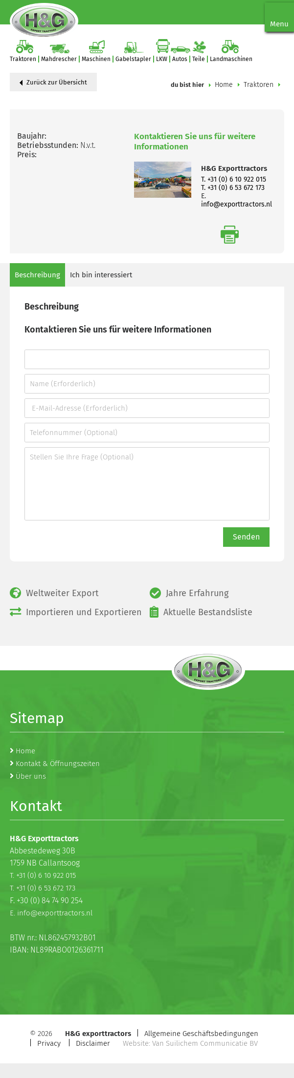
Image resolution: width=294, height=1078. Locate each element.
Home (224, 85)
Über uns (31, 776)
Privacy (49, 1043)
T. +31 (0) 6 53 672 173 (233, 188)
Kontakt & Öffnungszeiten (58, 763)
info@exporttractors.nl (236, 204)
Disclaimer (93, 1043)
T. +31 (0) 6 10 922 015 (233, 179)
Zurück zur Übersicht (53, 82)
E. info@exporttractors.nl (51, 913)
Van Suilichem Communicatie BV (205, 1043)
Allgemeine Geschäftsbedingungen (201, 1033)
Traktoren (258, 85)
